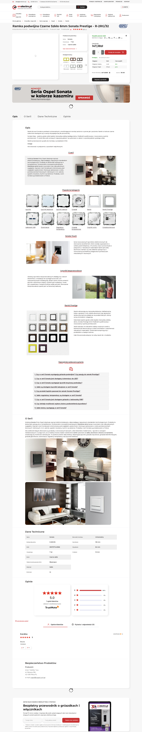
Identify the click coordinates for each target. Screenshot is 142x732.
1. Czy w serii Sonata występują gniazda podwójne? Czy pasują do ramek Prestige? (67, 374)
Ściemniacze (45, 227)
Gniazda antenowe (109, 227)
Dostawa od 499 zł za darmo (48, 1)
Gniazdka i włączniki (17, 15)
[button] (126, 35)
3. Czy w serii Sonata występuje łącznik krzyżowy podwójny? (58, 383)
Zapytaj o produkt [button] (100, 79)
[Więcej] (102, 52)
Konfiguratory (109, 1)
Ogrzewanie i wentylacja (96, 15)
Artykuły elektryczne (110, 15)
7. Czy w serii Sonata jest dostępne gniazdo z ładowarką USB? (59, 399)
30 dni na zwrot (64, 1)
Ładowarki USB (30, 227)
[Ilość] (98, 52)
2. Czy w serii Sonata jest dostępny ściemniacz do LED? (56, 378)
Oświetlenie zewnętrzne (45, 15)
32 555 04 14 (34, 1)
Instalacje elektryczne (81, 15)
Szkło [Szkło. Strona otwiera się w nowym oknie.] (51, 567)
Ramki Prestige (108, 209)
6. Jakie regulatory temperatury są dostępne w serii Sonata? (58, 395)
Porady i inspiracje (95, 1)
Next (85, 65)
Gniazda (74, 209)
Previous (61, 65)
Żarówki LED (58, 15)
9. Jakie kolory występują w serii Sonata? (50, 408)
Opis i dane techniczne (69, 48)
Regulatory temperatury (60, 228)
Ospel (58, 29)
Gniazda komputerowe (76, 228)
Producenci (124, 15)
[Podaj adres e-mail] (52, 720)
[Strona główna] (17, 21)
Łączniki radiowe (61, 209)
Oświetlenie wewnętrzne (30, 15)
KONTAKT (127, 1)
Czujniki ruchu (92, 227)
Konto (125, 7)
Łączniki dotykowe (47, 209)
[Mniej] (93, 52)
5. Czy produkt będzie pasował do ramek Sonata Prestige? (57, 391)
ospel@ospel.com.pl (37, 677)
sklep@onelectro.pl (21, 1)
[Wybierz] (24, 725)
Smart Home (69, 15)
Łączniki (28, 209)
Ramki (89, 209)
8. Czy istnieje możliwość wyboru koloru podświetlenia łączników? (61, 403)
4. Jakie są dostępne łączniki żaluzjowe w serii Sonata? (56, 387)
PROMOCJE (119, 1)
